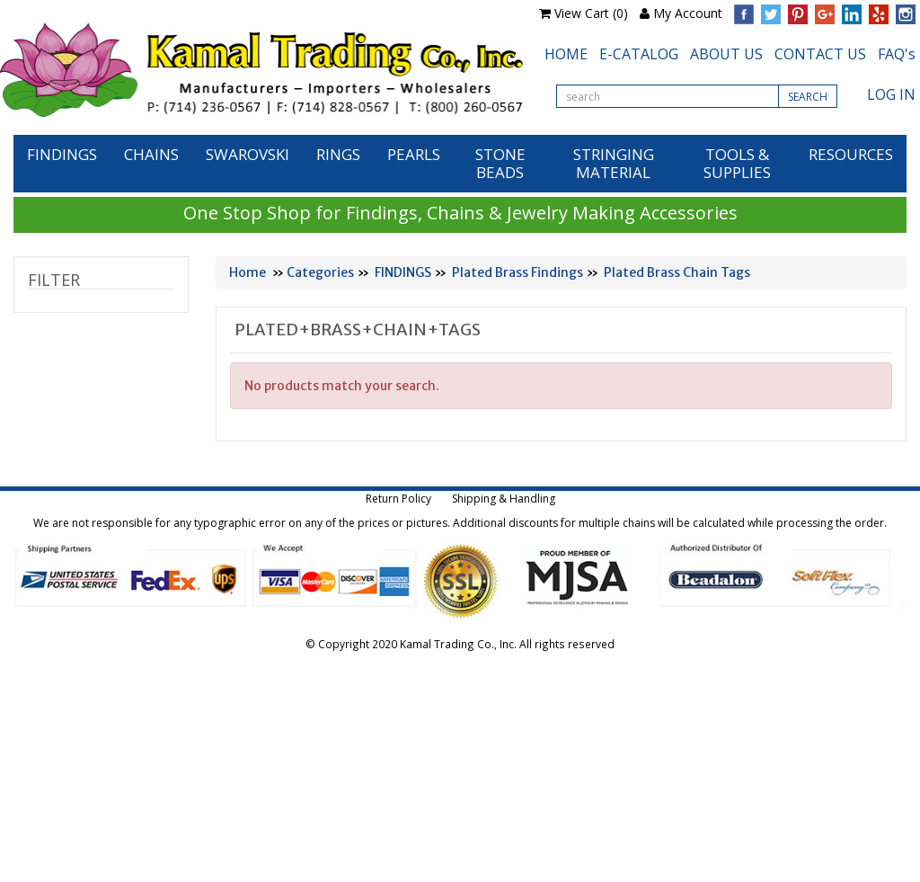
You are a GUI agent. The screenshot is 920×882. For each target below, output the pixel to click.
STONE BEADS (500, 163)
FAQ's (897, 54)
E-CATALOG (638, 54)
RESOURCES (851, 154)
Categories (320, 272)
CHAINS (151, 154)
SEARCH (807, 96)
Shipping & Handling (503, 498)
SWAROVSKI (247, 154)
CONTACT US (820, 54)
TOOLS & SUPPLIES (737, 163)
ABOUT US (726, 54)
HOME (566, 54)
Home (247, 272)
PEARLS (413, 154)
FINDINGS (62, 154)
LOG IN (891, 94)
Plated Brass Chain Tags (677, 272)
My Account (687, 13)
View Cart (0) (591, 13)
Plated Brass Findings (517, 272)
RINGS (338, 154)
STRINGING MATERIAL (613, 163)
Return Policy (398, 498)
